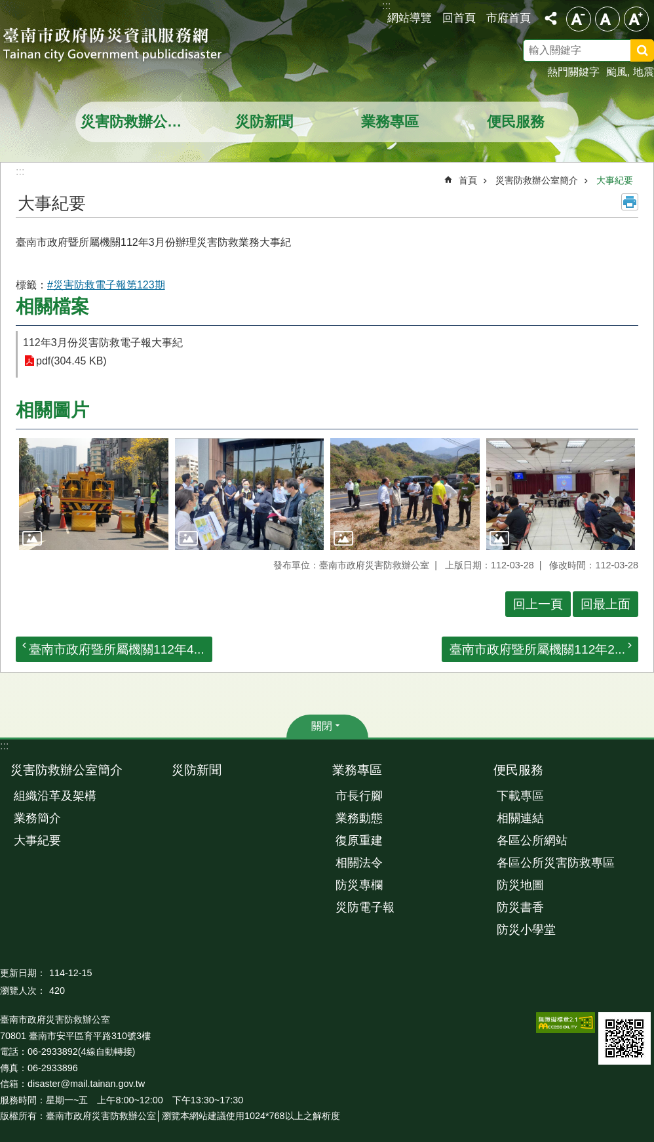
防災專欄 (359, 885)
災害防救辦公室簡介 (140, 121)
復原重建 (359, 840)
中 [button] (607, 19)
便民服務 (516, 121)
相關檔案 (52, 306)
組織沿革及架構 (55, 795)
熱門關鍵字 (573, 71)
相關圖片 (52, 410)
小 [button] (578, 19)
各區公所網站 (532, 840)
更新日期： (23, 973)
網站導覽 (409, 17)
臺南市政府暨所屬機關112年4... (116, 649)
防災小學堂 (526, 929)
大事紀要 (614, 180)
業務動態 (359, 818)
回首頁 (459, 17)
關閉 (321, 726)
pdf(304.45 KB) (71, 360)
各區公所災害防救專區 (556, 862)
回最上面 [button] (605, 604)
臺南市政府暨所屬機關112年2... (537, 649)
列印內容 (629, 201)
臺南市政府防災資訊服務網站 (124, 46)
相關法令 (359, 862)
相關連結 (520, 818)
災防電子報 (365, 907)
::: (4, 745)
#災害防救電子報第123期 (106, 284)
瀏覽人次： (23, 990)
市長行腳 (359, 795)
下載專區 (520, 795)
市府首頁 (508, 17)
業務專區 (390, 121)
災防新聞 (264, 121)
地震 (643, 71)
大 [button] (636, 19)
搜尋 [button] (642, 50)
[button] (93, 494)
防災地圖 (520, 885)
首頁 (468, 180)
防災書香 (520, 907)
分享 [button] (550, 18)
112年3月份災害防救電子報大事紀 (103, 342)
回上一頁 (538, 604)
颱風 (616, 71)
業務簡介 (37, 818)
